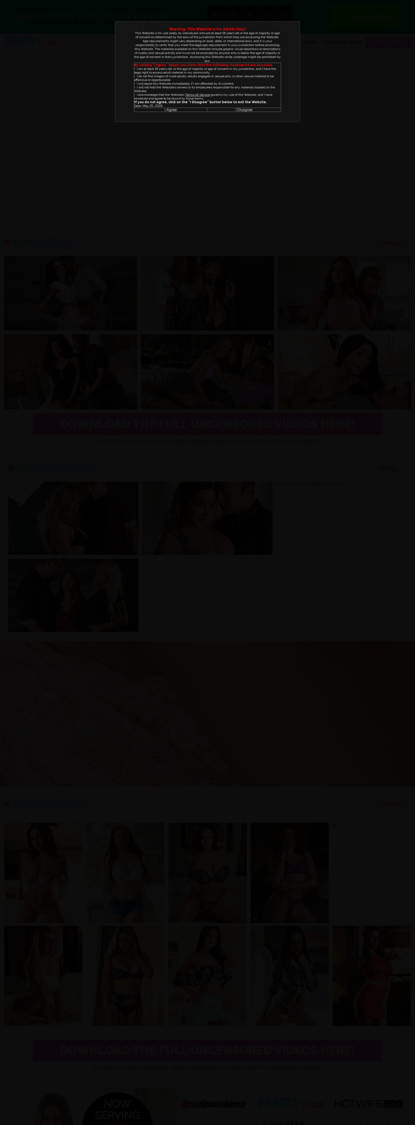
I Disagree (244, 110)
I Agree (171, 110)
